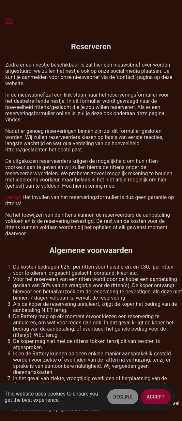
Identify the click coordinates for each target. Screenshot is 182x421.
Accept (156, 396)
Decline (122, 396)
